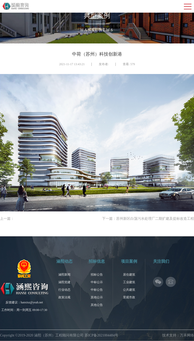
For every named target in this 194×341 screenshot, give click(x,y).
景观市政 (129, 297)
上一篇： (7, 219)
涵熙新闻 (64, 274)
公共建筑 (129, 289)
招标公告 (97, 274)
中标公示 (97, 282)
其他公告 (97, 305)
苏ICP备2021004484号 (101, 335)
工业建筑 (129, 282)
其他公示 (97, 297)
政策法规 (64, 297)
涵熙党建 (64, 282)
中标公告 (97, 289)
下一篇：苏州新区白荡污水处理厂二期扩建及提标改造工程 (148, 219)
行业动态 (64, 289)
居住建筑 (129, 274)
